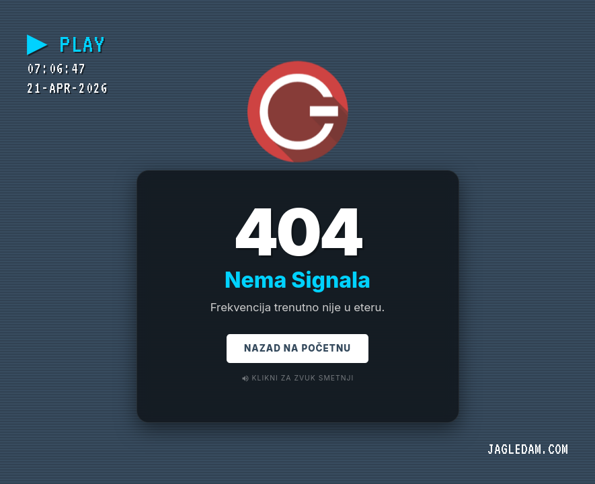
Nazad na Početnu (297, 350)
